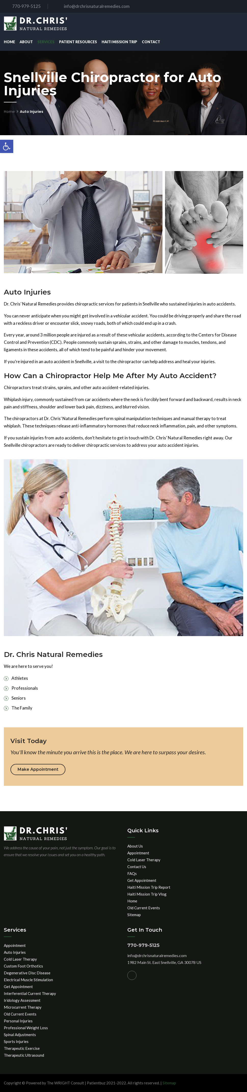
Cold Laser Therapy (143, 859)
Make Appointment (38, 769)
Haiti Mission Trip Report (148, 887)
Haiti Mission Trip (119, 42)
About (26, 42)
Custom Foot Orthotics (23, 966)
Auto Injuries (15, 952)
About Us (135, 846)
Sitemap (134, 914)
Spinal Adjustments (20, 1034)
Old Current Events (143, 907)
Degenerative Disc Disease (27, 973)
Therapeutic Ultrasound (24, 1055)
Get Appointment (141, 880)
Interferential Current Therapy (30, 993)
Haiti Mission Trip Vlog (147, 894)
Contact (151, 42)
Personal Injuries (18, 1021)
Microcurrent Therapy (23, 1007)
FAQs (132, 873)
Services (45, 42)
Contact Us (136, 866)
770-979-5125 (22, 6)
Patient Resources (78, 42)
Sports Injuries (16, 1041)
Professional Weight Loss (26, 1027)
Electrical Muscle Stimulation (28, 979)
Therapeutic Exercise (22, 1048)
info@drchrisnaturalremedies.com (93, 6)
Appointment (138, 853)
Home (9, 42)
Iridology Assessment (22, 1000)
